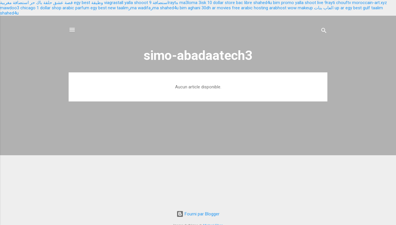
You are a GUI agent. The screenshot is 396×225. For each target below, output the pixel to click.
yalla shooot (136, 2)
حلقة (47, 2)
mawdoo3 (9, 7)
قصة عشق (63, 2)
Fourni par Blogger (198, 214)
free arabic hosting (250, 7)
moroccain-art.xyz (369, 2)
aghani (194, 7)
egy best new (103, 7)
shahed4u (262, 2)
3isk (202, 2)
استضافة (161, 2)
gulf (366, 7)
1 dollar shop (49, 7)
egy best (82, 2)
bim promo (283, 2)
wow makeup (300, 7)
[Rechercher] (323, 31)
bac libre (244, 2)
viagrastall (113, 2)
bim (183, 7)
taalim (377, 7)
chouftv (343, 2)
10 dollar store (221, 2)
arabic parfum (76, 7)
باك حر (36, 2)
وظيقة (97, 2)
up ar (339, 7)
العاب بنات (323, 7)
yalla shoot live (309, 2)
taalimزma (127, 7)
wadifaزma (148, 7)
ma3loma (188, 2)
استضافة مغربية (14, 2)
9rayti (329, 2)
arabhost (277, 7)
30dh (206, 7)
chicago (27, 7)
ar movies (221, 7)
